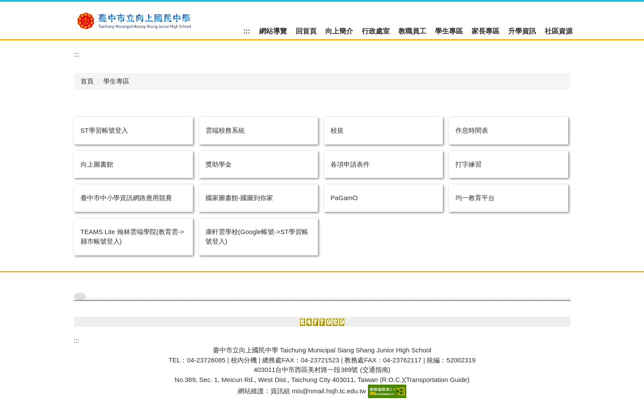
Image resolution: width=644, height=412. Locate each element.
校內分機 (244, 360)
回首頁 (306, 31)
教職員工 (412, 31)
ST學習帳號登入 (104, 130)
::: (246, 31)
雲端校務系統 (225, 130)
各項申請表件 (350, 164)
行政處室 (376, 31)
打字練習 (468, 164)
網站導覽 (273, 31)
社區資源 (559, 31)
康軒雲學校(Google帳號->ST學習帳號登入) (257, 236)
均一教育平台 (475, 197)
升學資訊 (522, 31)
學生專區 (449, 31)
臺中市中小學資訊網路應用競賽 (126, 197)
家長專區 (485, 31)
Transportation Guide (436, 379)
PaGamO (344, 197)
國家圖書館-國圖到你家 (239, 197)
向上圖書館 (97, 164)
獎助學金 (219, 164)
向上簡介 (339, 31)
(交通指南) (375, 369)
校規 (337, 130)
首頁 (87, 81)
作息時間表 (471, 130)
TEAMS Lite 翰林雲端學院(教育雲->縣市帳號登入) (132, 236)
